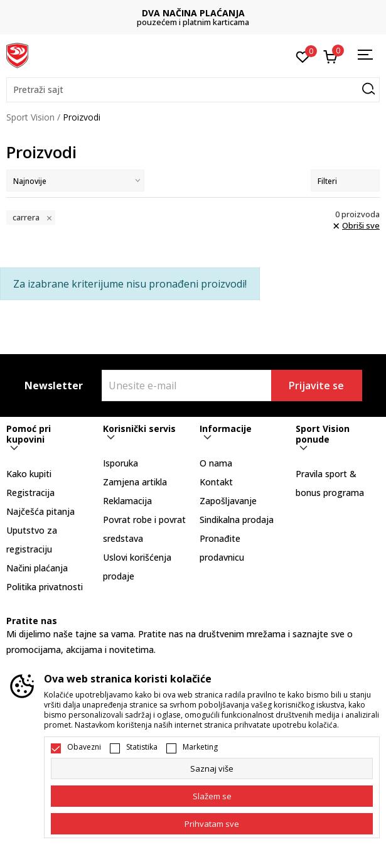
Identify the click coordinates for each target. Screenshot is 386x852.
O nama (216, 463)
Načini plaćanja (37, 568)
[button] (193, 89)
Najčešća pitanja (40, 511)
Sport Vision (30, 117)
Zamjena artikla (135, 482)
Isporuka (120, 463)
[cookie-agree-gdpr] (212, 796)
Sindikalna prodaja (237, 520)
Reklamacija (127, 501)
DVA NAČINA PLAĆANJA (193, 13)
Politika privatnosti (44, 587)
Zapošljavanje (228, 501)
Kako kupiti (28, 474)
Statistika (142, 747)
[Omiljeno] (303, 55)
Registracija (30, 493)
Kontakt (216, 482)
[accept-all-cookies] (212, 823)
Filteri (345, 181)
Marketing (200, 747)
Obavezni (84, 747)
